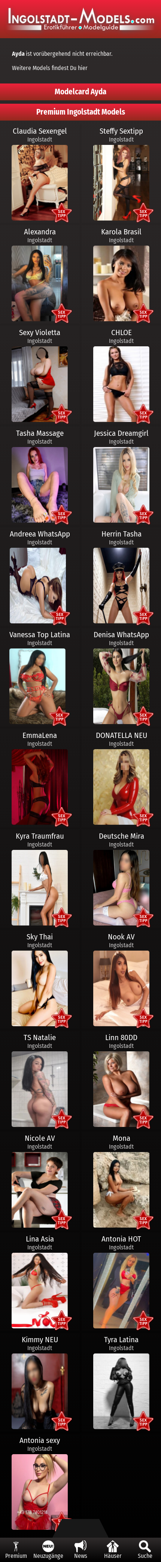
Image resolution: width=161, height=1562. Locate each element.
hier (83, 68)
